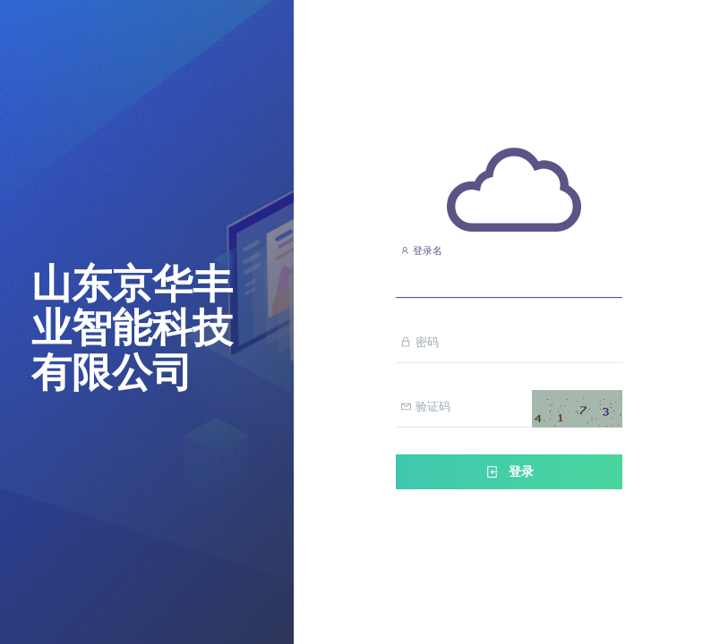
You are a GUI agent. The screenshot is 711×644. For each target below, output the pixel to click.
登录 (508, 471)
